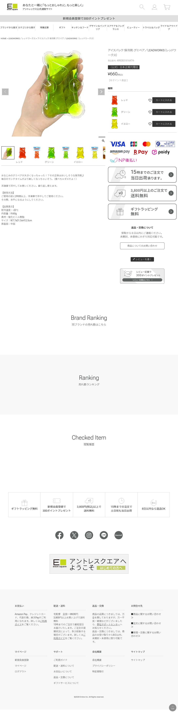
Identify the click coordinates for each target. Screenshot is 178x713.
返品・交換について (64, 677)
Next (101, 92)
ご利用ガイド (60, 660)
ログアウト (20, 671)
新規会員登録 (22, 660)
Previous (5, 92)
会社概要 (97, 660)
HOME (3, 38)
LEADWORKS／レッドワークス (22, 38)
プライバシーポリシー (103, 665)
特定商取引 (98, 671)
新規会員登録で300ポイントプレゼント (89, 18)
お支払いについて (63, 671)
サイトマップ (138, 660)
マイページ (20, 665)
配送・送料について (64, 665)
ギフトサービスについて (66, 683)
